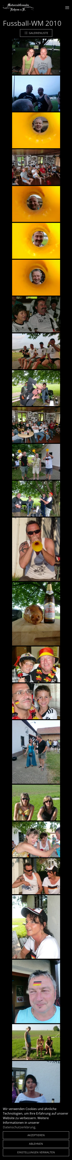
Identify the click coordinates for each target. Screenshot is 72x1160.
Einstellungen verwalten (36, 1152)
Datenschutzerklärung (19, 1127)
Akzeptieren (36, 1135)
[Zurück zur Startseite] (18, 7)
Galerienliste (36, 33)
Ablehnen (36, 1143)
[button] (67, 7)
